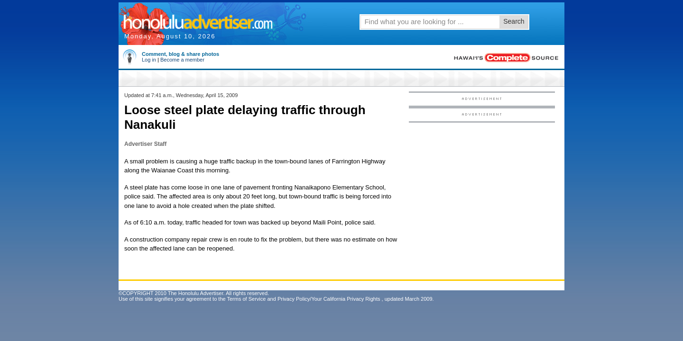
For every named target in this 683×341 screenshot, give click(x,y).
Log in (149, 60)
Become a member (182, 60)
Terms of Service (246, 299)
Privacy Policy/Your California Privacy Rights (328, 299)
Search (513, 21)
